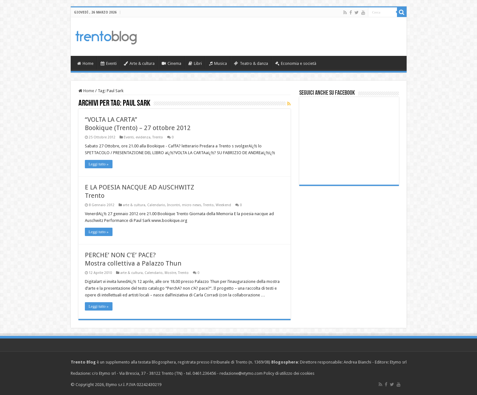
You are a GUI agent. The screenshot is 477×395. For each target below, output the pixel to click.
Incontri (173, 205)
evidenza (143, 137)
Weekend (223, 205)
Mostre (170, 273)
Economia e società (295, 63)
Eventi (109, 63)
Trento (157, 137)
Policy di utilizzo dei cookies (289, 373)
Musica (218, 63)
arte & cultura (134, 205)
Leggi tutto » (99, 164)
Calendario (156, 205)
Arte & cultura (139, 63)
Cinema (171, 63)
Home (85, 63)
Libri (195, 63)
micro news (191, 205)
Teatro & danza (251, 63)
